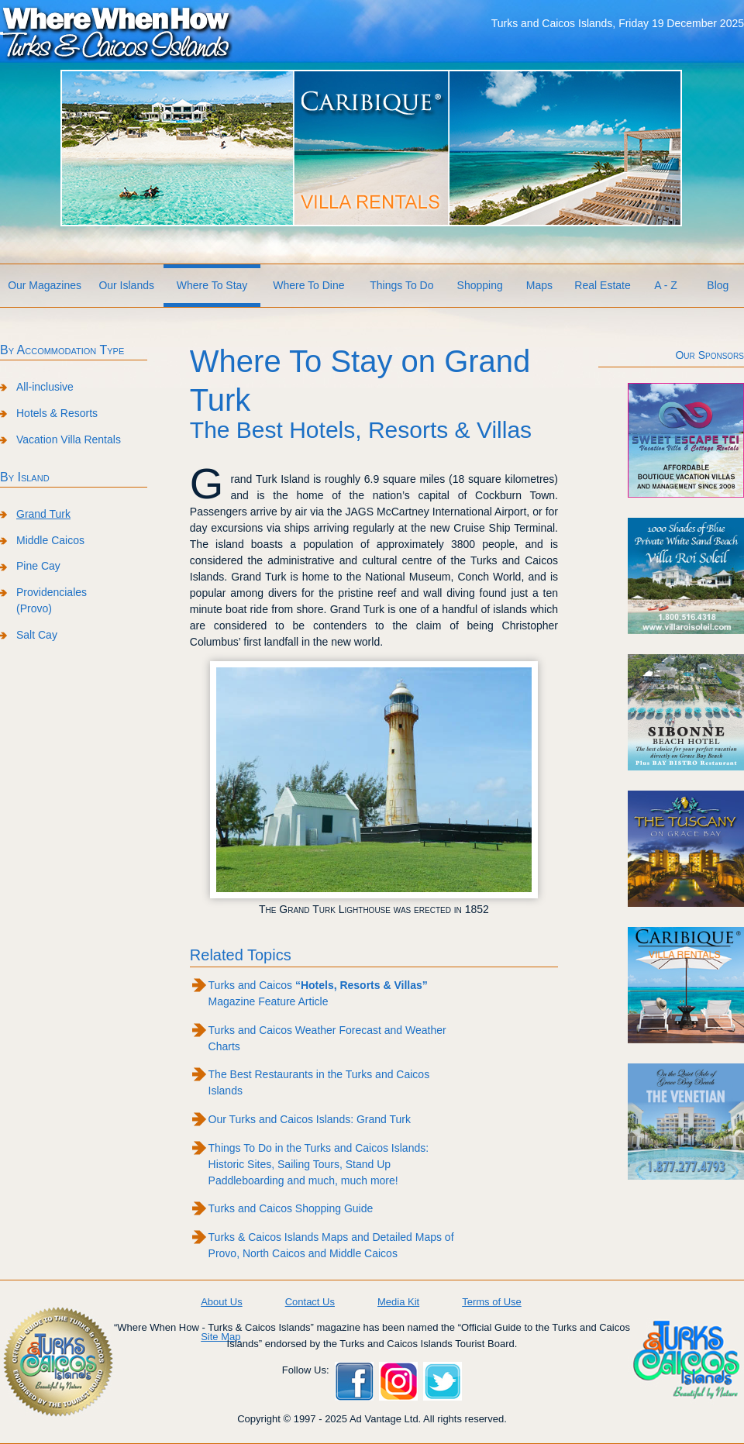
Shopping (480, 285)
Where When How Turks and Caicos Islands (116, 31)
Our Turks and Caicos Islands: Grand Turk (309, 1119)
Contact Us (310, 1302)
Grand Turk (43, 514)
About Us (221, 1302)
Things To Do (401, 285)
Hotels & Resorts (57, 413)
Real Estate (602, 285)
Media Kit (398, 1302)
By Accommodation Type (62, 350)
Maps (539, 285)
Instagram (398, 1381)
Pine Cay (38, 566)
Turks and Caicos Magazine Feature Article (318, 993)
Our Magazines (44, 285)
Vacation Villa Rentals (68, 439)
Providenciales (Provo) (51, 600)
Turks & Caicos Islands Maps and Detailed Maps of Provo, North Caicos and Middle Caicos (331, 1245)
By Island (25, 477)
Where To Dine (308, 285)
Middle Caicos (50, 540)
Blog (717, 285)
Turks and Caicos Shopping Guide (291, 1208)
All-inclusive (45, 387)
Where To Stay (212, 285)
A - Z (665, 285)
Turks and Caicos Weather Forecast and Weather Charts (327, 1038)
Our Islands (126, 285)
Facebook (354, 1381)
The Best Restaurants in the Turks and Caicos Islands (319, 1082)
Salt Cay (36, 635)
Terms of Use (492, 1302)
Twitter (442, 1381)
